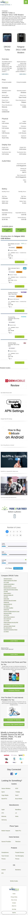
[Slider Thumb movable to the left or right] (7, 547)
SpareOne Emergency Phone (10, 629)
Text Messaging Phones (19, 857)
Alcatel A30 (6, 609)
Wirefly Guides (14, 881)
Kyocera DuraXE (7, 586)
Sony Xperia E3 (7, 618)
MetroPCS (4, 798)
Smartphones (5, 852)
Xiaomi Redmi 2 (7, 593)
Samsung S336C (8, 613)
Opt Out (14, 912)
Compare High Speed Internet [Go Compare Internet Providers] (14, 724)
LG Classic (6, 631)
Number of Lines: (14, 527)
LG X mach (6, 582)
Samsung (4, 819)
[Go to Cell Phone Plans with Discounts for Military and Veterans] (14, 486)
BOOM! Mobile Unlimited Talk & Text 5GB (13, 344)
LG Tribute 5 (6, 606)
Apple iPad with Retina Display (11, 589)
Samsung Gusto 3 (8, 578)
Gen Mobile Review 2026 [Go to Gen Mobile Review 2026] (6, 392)
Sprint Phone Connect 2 (9, 617)
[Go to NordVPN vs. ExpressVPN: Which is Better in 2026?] (14, 459)
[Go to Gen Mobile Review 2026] (14, 381)
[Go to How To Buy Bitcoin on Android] (14, 433)
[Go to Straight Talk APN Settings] (14, 407)
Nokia (16, 816)
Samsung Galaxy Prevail (9, 626)
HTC (2, 813)
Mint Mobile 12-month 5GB (14, 244)
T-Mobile (17, 792)
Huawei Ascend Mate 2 (9, 584)
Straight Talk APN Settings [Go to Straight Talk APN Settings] (6, 418)
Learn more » (5, 74)
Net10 (16, 795)
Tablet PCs (18, 830)
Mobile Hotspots (5, 830)
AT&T (16, 788)
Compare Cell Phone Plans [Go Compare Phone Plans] (14, 686)
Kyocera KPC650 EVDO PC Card (11, 611)
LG (16, 813)
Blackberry (18, 869)
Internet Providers (6, 841)
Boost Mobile (18, 798)
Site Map (14, 909)
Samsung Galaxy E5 (8, 595)
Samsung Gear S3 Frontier (10, 600)
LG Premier (6, 615)
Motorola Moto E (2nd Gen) (10, 587)
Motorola (3, 816)
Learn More (14, 641)
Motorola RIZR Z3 (8, 604)
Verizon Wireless (5, 788)
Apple (3, 809)
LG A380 (6, 591)
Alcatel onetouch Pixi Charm (10, 580)
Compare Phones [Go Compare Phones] (14, 690)
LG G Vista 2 (7, 624)
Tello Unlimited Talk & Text (13, 269)
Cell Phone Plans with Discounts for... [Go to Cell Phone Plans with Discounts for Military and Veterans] (9, 497)
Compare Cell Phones (5, 4)
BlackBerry (18, 809)
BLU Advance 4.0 (8, 627)
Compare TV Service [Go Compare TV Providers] (14, 720)
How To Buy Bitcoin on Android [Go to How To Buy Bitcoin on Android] (7, 445)
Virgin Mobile (4, 795)
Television (17, 841)
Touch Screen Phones (5, 857)
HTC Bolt (6, 596)
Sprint (3, 792)
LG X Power (6, 620)
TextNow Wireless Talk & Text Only (13, 293)
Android (3, 869)
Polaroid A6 (6, 602)
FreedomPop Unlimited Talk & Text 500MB (13, 318)
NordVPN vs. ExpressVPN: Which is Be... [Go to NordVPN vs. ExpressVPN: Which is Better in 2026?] (10, 471)
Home (14, 893)
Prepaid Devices (19, 852)
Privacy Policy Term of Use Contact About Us (14, 901)
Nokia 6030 (6, 598)
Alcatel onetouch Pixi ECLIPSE (11, 622)
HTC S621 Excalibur (8, 607)
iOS (2, 873)
